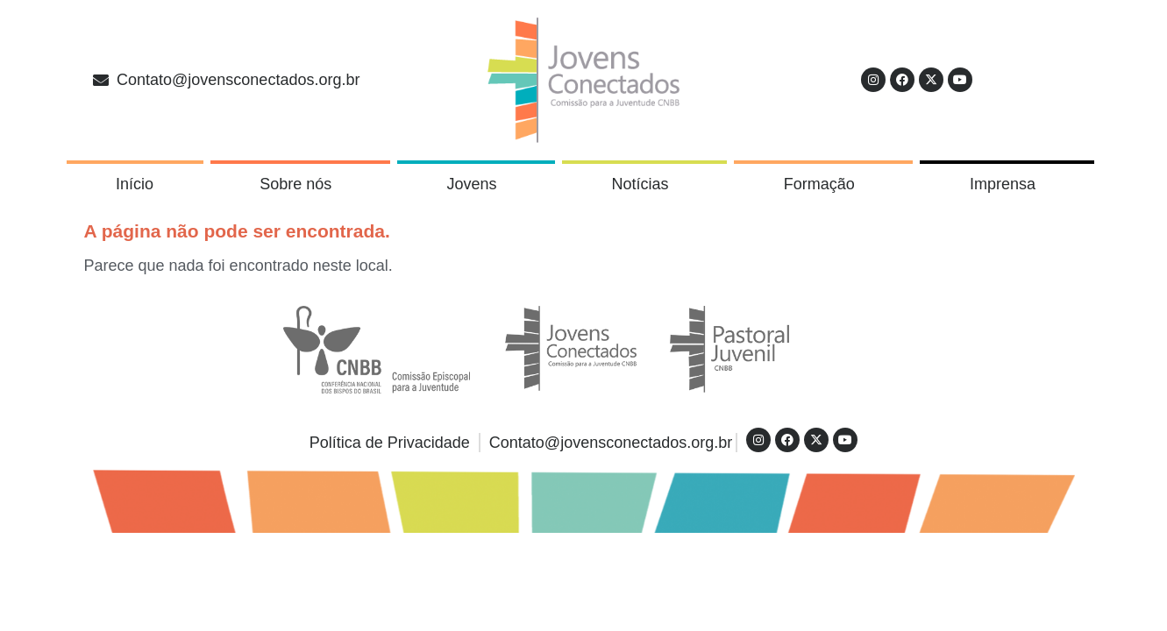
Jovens (475, 184)
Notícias (645, 184)
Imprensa (1007, 184)
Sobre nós (300, 184)
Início (134, 184)
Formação (824, 184)
